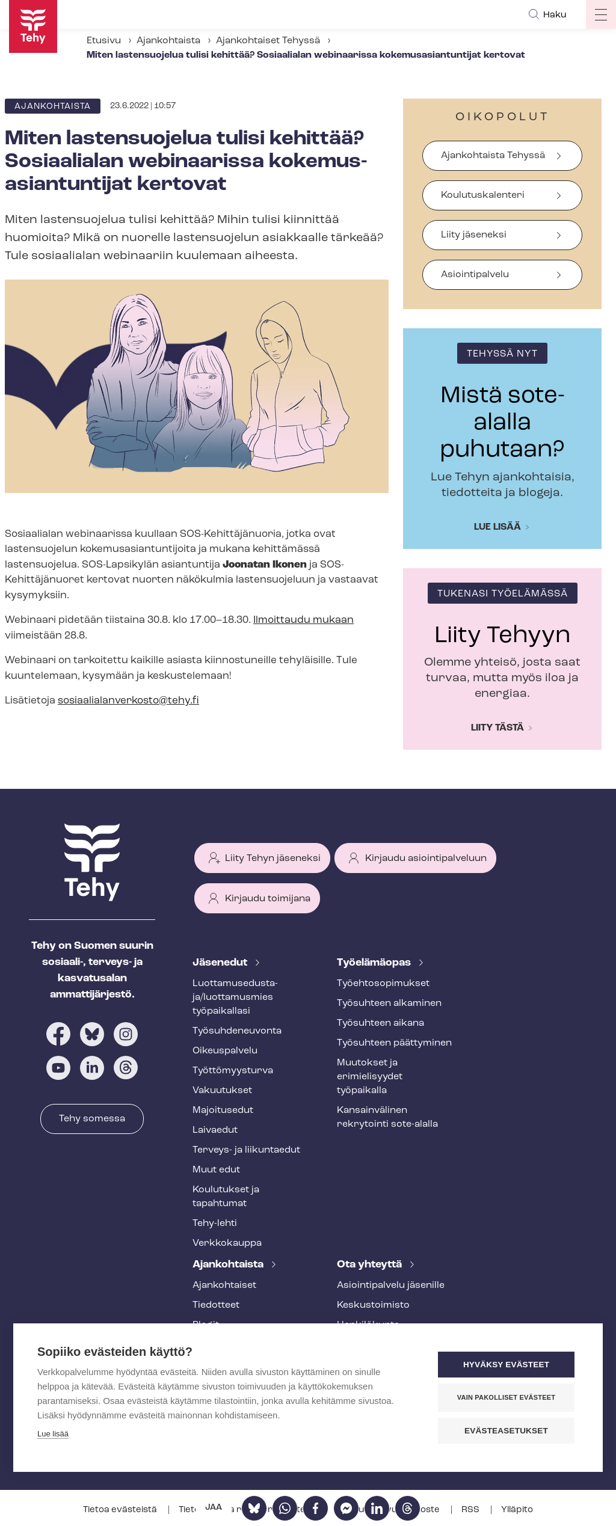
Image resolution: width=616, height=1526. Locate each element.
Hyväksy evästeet (506, 1364)
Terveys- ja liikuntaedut (246, 1150)
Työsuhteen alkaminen (389, 1003)
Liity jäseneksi (474, 235)
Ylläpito (517, 1510)
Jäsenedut (221, 963)
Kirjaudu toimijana (267, 899)
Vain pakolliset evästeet (506, 1397)
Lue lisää (497, 527)
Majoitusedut (222, 1110)
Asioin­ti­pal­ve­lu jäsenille (391, 1285)
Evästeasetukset (506, 1430)
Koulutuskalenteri (483, 195)
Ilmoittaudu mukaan (303, 620)
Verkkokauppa (227, 1243)
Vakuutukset (222, 1090)
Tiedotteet (215, 1305)
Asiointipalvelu (475, 275)
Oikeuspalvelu (224, 1051)
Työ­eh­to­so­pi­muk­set (383, 983)
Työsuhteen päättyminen (394, 1043)
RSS (471, 1510)
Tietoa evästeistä (121, 1510)
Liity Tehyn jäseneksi (273, 858)
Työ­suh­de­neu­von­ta (237, 1031)
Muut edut (216, 1170)
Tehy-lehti (214, 1223)
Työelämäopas (375, 963)
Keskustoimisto (373, 1305)
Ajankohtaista (168, 41)
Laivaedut (215, 1130)
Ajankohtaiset (224, 1285)
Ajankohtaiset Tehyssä (268, 41)
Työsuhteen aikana (380, 1023)
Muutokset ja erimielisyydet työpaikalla (369, 1076)
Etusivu (104, 41)
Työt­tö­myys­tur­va (232, 1071)
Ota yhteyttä (370, 1264)
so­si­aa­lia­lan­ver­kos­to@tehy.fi (128, 701)
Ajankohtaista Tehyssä (493, 156)
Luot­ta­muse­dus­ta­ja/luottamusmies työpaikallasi (235, 997)
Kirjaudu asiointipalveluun (426, 858)
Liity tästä (497, 728)
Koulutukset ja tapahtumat (225, 1197)
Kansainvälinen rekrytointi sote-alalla (387, 1117)
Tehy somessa (92, 1119)
